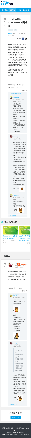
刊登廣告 (9, 432)
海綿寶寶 (16, 97)
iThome (15, 430)
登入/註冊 (26, 10)
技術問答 (12, 10)
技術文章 (5, 10)
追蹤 (19, 87)
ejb (15, 29)
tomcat (11, 29)
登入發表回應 (13, 404)
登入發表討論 (13, 216)
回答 (11, 85)
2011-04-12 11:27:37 (19, 33)
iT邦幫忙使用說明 (24, 434)
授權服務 (15, 432)
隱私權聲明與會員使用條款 (9, 434)
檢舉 (24, 90)
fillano (17, 263)
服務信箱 (21, 432)
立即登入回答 (16, 417)
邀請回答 (12, 87)
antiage (10, 33)
